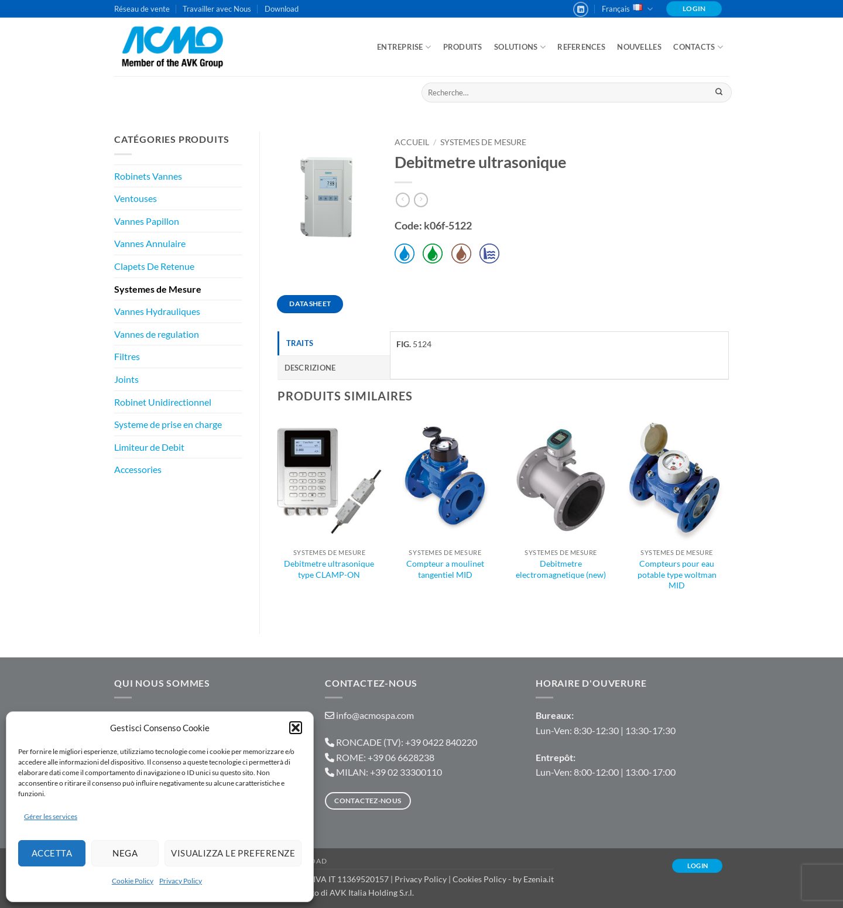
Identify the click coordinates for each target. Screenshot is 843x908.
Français (627, 9)
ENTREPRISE (404, 47)
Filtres (127, 356)
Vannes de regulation (156, 334)
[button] (295, 728)
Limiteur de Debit (149, 447)
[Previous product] (421, 200)
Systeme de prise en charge (168, 424)
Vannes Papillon (146, 221)
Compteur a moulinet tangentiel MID (445, 569)
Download (282, 8)
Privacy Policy (180, 880)
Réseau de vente (142, 8)
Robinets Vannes (148, 175)
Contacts (698, 47)
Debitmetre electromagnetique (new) (561, 569)
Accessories (138, 469)
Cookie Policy (132, 880)
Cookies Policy (479, 879)
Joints (126, 379)
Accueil (412, 142)
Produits (462, 47)
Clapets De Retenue (154, 266)
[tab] (333, 343)
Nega (125, 853)
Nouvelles (639, 47)
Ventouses (135, 198)
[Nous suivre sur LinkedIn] (580, 9)
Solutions (520, 47)
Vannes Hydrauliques (157, 311)
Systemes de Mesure (157, 288)
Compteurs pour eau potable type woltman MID (677, 574)
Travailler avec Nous (217, 8)
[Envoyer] (719, 92)
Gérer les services (50, 816)
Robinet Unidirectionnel (162, 401)
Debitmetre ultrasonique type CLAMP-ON (329, 569)
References (581, 47)
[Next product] (403, 200)
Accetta (52, 853)
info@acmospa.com (375, 715)
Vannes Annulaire (150, 243)
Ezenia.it (538, 879)
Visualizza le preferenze (233, 853)
